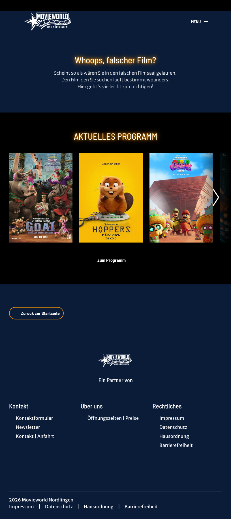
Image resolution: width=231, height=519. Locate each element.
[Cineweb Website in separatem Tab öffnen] (116, 386)
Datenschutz (59, 506)
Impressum (21, 506)
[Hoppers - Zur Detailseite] (111, 198)
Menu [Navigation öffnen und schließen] (199, 21)
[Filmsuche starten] (216, 21)
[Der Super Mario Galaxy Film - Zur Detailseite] (181, 198)
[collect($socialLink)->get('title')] (10, 5)
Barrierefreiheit (141, 506)
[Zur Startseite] (48, 21)
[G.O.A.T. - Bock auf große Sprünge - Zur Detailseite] (40, 198)
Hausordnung (99, 506)
